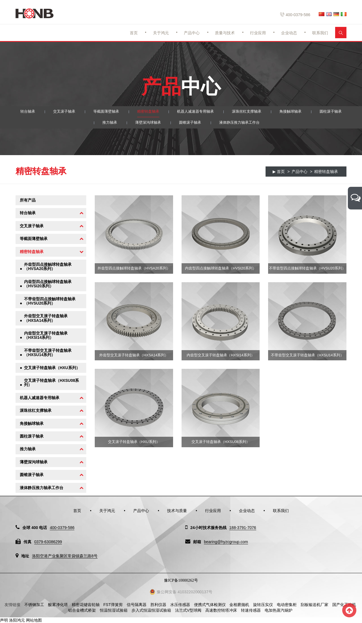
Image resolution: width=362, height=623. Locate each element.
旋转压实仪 (263, 604)
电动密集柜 (287, 604)
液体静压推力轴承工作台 (242, 123)
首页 (134, 33)
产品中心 (192, 33)
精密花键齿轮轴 (86, 604)
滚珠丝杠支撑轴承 (250, 112)
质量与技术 (225, 33)
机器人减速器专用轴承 (196, 112)
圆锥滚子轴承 (190, 123)
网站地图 (34, 620)
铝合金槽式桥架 (82, 610)
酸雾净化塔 (58, 604)
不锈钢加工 (34, 604)
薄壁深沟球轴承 (146, 123)
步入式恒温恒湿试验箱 (151, 610)
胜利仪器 (158, 604)
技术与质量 (177, 510)
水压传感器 (180, 604)
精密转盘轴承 (146, 112)
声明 (4, 620)
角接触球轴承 (295, 112)
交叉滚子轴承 (58, 112)
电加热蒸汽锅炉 (278, 610)
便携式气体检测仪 (210, 604)
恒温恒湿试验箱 (114, 610)
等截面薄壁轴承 (102, 112)
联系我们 (320, 33)
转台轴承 (21, 112)
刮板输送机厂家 (314, 604)
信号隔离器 (136, 604)
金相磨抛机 (239, 604)
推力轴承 (106, 123)
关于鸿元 (161, 33)
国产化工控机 (344, 604)
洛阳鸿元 (17, 620)
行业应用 (258, 33)
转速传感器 (251, 610)
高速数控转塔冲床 (221, 610)
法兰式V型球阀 (188, 610)
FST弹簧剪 (113, 604)
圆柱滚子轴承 (337, 112)
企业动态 (289, 33)
